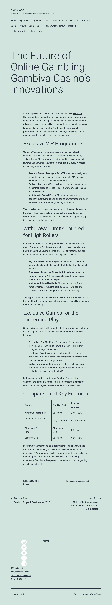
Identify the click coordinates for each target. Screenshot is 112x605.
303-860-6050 (17, 568)
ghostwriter (72, 26)
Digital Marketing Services (31, 20)
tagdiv (28, 484)
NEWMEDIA (17, 9)
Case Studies (57, 20)
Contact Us (34, 26)
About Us (85, 20)
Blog (72, 20)
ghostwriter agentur (55, 26)
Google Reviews (18, 26)
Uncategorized (83, 481)
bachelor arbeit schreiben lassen (26, 31)
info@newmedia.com (20, 572)
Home (14, 20)
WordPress (96, 594)
